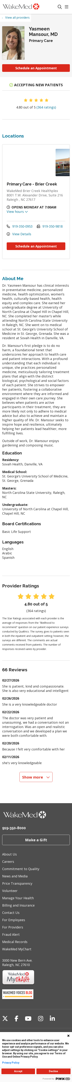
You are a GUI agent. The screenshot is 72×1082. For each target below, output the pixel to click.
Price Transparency (17, 883)
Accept (18, 1071)
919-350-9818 (50, 226)
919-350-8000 (14, 828)
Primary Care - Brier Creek (32, 184)
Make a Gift (36, 839)
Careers (8, 861)
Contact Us (10, 912)
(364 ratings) (46, 107)
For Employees (13, 920)
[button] (67, 7)
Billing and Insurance (18, 905)
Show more (36, 777)
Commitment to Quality (20, 869)
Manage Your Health (18, 898)
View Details (19, 234)
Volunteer (10, 891)
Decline (53, 1071)
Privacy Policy (10, 1062)
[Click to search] (60, 7)
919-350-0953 (19, 226)
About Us (9, 854)
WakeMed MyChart (16, 949)
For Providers (12, 927)
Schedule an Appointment (36, 68)
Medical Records (14, 942)
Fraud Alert (11, 934)
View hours (17, 211)
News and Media (15, 876)
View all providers (17, 18)
